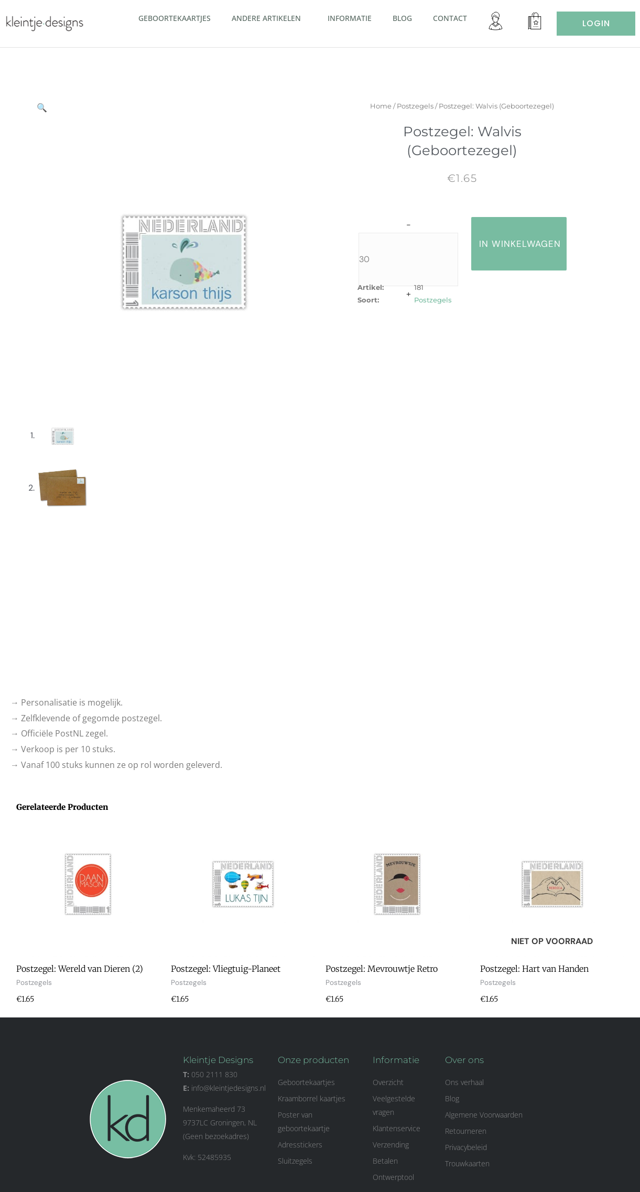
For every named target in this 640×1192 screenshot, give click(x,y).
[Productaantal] (417, 259)
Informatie (350, 18)
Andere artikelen (269, 18)
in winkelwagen (529, 244)
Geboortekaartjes (174, 18)
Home (389, 106)
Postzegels (424, 106)
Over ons (464, 1060)
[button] (305, 18)
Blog (402, 18)
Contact (450, 18)
